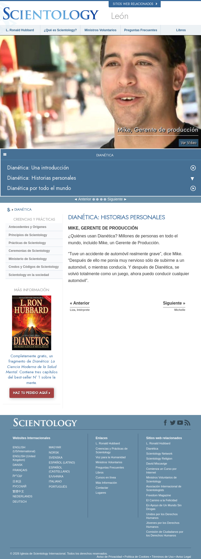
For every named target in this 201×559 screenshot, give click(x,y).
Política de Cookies (137, 556)
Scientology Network (159, 453)
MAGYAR (55, 447)
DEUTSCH (19, 501)
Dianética (152, 448)
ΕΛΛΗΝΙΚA (56, 476)
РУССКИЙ (19, 486)
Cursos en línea (106, 477)
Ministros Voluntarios (100, 30)
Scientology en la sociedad (29, 275)
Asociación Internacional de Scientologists (163, 488)
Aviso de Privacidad (109, 556)
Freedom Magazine (158, 495)
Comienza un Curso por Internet (161, 470)
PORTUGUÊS (58, 486)
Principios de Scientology (28, 235)
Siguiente (114, 199)
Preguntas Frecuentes (140, 30)
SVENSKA (56, 457)
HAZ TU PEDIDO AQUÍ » (31, 392)
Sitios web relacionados (135, 4)
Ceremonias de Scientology (29, 251)
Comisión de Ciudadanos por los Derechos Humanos (164, 533)
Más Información (106, 482)
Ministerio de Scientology (28, 259)
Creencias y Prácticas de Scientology (112, 450)
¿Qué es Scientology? (60, 30)
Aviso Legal (183, 556)
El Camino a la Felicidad (161, 500)
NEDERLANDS (22, 496)
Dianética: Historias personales (41, 178)
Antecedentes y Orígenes (27, 227)
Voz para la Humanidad (111, 457)
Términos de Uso (163, 556)
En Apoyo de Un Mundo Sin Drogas (163, 507)
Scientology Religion (159, 458)
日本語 (17, 481)
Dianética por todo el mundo (39, 188)
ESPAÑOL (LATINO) (62, 462)
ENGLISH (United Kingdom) (24, 458)
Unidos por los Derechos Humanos (161, 516)
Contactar (102, 487)
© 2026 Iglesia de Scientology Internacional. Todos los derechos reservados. (59, 553)
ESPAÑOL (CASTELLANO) (59, 469)
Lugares (101, 492)
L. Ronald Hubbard (20, 30)
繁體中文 (18, 491)
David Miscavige (156, 463)
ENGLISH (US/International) (24, 449)
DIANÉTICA (23, 209)
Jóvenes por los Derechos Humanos (162, 524)
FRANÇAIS (20, 470)
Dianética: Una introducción (38, 168)
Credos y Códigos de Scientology (34, 267)
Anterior (84, 199)
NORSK (54, 452)
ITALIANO (55, 481)
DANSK (18, 464)
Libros (181, 30)
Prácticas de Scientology (27, 243)
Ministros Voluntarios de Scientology (161, 479)
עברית (17, 475)
